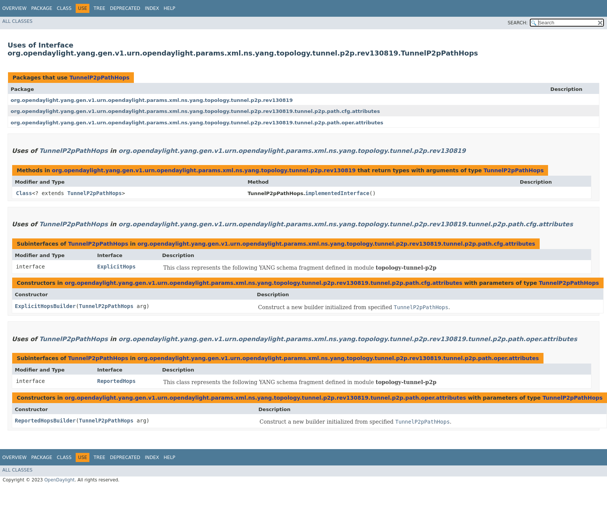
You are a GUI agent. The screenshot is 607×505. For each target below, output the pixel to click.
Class (64, 8)
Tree (99, 8)
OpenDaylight (59, 480)
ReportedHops (116, 381)
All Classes (17, 21)
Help (169, 8)
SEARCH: (518, 22)
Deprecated (125, 8)
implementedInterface (337, 193)
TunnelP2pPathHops (99, 78)
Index (152, 8)
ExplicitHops (116, 267)
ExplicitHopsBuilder (45, 306)
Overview (14, 8)
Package (41, 8)
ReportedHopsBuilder (45, 421)
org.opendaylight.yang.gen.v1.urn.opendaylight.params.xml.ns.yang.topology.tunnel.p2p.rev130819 (152, 100)
